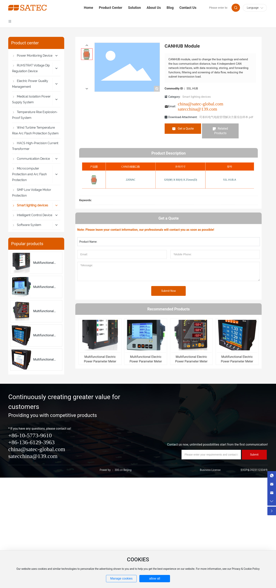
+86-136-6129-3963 (31, 442)
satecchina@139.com (197, 109)
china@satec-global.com (200, 103)
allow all (154, 578)
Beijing (127, 469)
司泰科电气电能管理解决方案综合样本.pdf (226, 117)
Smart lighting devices (196, 96)
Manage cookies (121, 578)
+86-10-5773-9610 (30, 435)
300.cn (119, 469)
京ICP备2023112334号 (254, 469)
